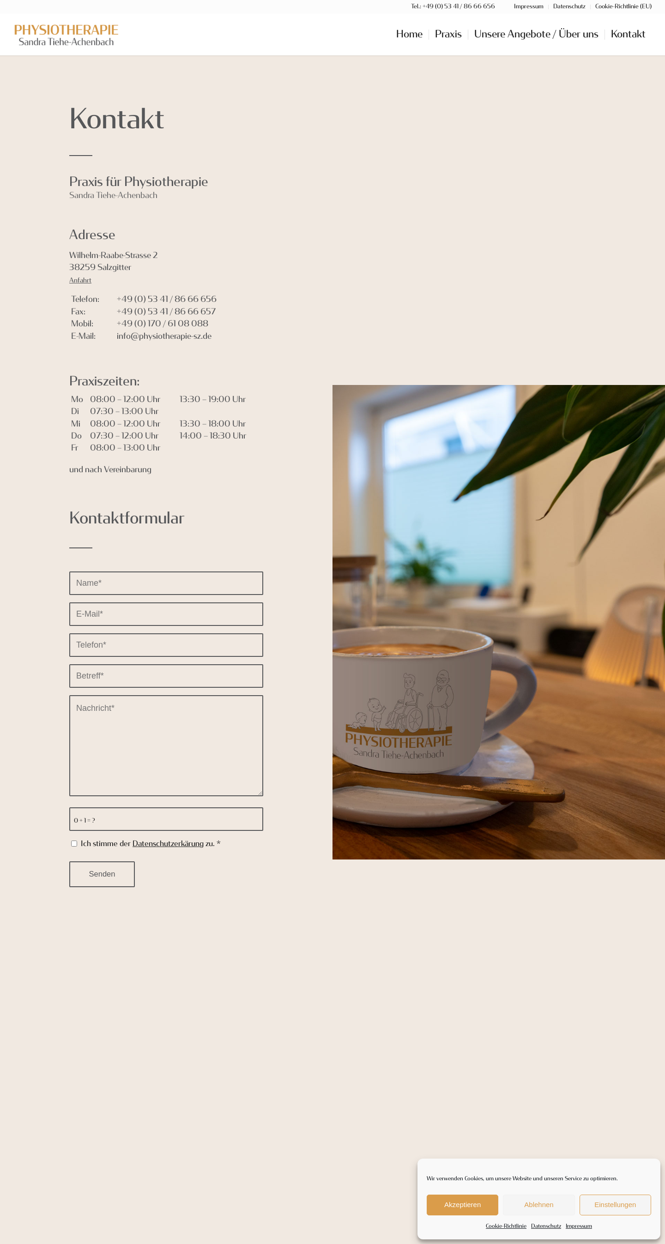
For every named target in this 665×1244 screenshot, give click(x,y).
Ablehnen (538, 1204)
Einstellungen (615, 1204)
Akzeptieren (462, 1204)
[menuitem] (409, 34)
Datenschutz (546, 1226)
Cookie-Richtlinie (506, 1226)
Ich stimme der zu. (151, 844)
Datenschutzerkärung (168, 844)
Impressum (579, 1226)
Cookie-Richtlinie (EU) (623, 7)
